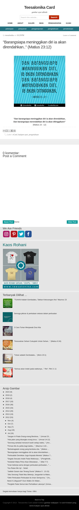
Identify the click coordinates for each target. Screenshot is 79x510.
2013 (7, 414)
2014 (7, 411)
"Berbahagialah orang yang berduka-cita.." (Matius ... (28, 449)
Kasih (68, 23)
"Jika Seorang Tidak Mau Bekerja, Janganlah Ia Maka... (29, 475)
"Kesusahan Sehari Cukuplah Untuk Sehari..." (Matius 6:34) (37, 341)
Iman (41, 23)
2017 (7, 401)
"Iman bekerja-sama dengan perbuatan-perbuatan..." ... (29, 465)
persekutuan (68, 29)
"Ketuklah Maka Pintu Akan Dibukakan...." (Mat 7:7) (27, 462)
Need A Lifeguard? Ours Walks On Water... (24, 481)
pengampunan (37, 29)
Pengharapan (54, 23)
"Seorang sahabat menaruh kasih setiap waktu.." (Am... (29, 443)
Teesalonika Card (39, 7)
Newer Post (8, 222)
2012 (7, 417)
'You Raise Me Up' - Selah (17, 468)
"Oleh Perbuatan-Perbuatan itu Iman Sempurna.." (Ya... (29, 478)
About (20, 23)
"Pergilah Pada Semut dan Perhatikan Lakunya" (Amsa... (29, 484)
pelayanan (22, 29)
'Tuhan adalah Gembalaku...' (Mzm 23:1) (30, 355)
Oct (9, 424)
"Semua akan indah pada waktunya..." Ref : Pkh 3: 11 (35, 369)
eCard (15, 135)
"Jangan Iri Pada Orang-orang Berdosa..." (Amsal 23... (28, 436)
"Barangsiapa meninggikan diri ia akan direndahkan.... (28, 452)
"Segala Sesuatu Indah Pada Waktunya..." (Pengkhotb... (29, 459)
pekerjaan (9, 29)
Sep (9, 427)
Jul (9, 433)
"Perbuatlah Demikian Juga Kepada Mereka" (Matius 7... (29, 455)
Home (10, 23)
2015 (7, 408)
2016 (7, 405)
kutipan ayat (23, 135)
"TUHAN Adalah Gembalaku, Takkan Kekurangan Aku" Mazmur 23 (40, 300)
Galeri (31, 23)
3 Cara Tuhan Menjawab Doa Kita (27, 327)
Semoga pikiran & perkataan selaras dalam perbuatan (35, 313)
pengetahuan (53, 29)
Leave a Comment (69, 35)
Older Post (72, 222)
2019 (7, 395)
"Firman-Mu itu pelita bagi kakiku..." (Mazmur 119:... (27, 446)
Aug (9, 430)
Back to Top (39, 500)
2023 (7, 392)
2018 (7, 398)
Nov (9, 421)
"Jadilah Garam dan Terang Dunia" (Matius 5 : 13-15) (28, 471)
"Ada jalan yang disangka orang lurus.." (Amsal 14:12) (28, 440)
